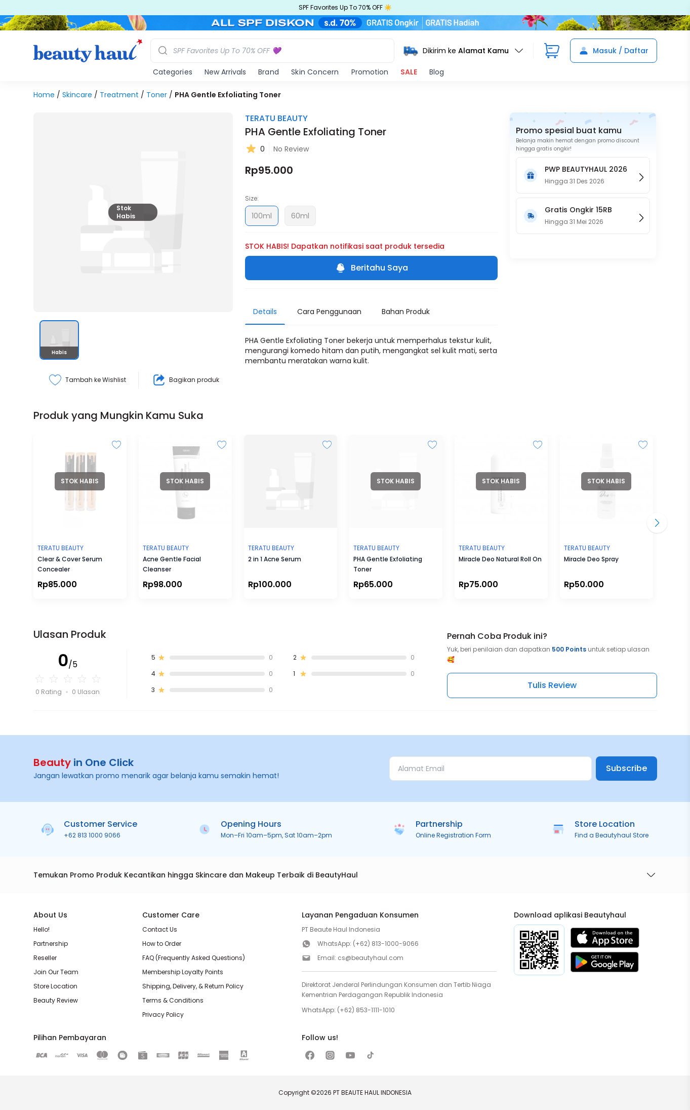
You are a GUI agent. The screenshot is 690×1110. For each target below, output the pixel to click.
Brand (268, 72)
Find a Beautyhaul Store (611, 835)
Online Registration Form (453, 835)
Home (44, 95)
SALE (408, 72)
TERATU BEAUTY (276, 118)
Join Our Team (55, 972)
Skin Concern (315, 72)
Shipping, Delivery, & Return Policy (192, 986)
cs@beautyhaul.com (370, 957)
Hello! (41, 929)
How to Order (161, 943)
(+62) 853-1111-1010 (366, 1010)
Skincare (77, 95)
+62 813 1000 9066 (92, 835)
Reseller (45, 957)
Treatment (119, 95)
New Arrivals (225, 72)
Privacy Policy (163, 1014)
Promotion (369, 72)
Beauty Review (55, 1000)
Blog (436, 72)
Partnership (50, 943)
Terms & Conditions (173, 1000)
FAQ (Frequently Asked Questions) (193, 957)
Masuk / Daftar (613, 51)
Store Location (55, 986)
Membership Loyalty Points (182, 972)
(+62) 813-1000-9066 (386, 943)
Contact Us (159, 929)
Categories (172, 72)
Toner (156, 95)
